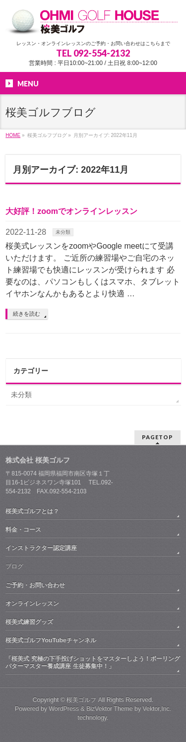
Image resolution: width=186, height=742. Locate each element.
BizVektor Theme (109, 708)
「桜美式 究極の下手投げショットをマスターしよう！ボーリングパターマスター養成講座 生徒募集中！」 (92, 662)
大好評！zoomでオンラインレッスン (71, 211)
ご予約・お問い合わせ (35, 585)
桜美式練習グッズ (29, 621)
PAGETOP (157, 437)
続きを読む (26, 314)
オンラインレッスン (32, 603)
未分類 (63, 232)
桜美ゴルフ (81, 699)
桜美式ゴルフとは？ (32, 511)
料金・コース (23, 529)
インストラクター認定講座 (41, 547)
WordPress (64, 708)
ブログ (14, 566)
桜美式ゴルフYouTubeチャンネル (50, 640)
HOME (12, 135)
